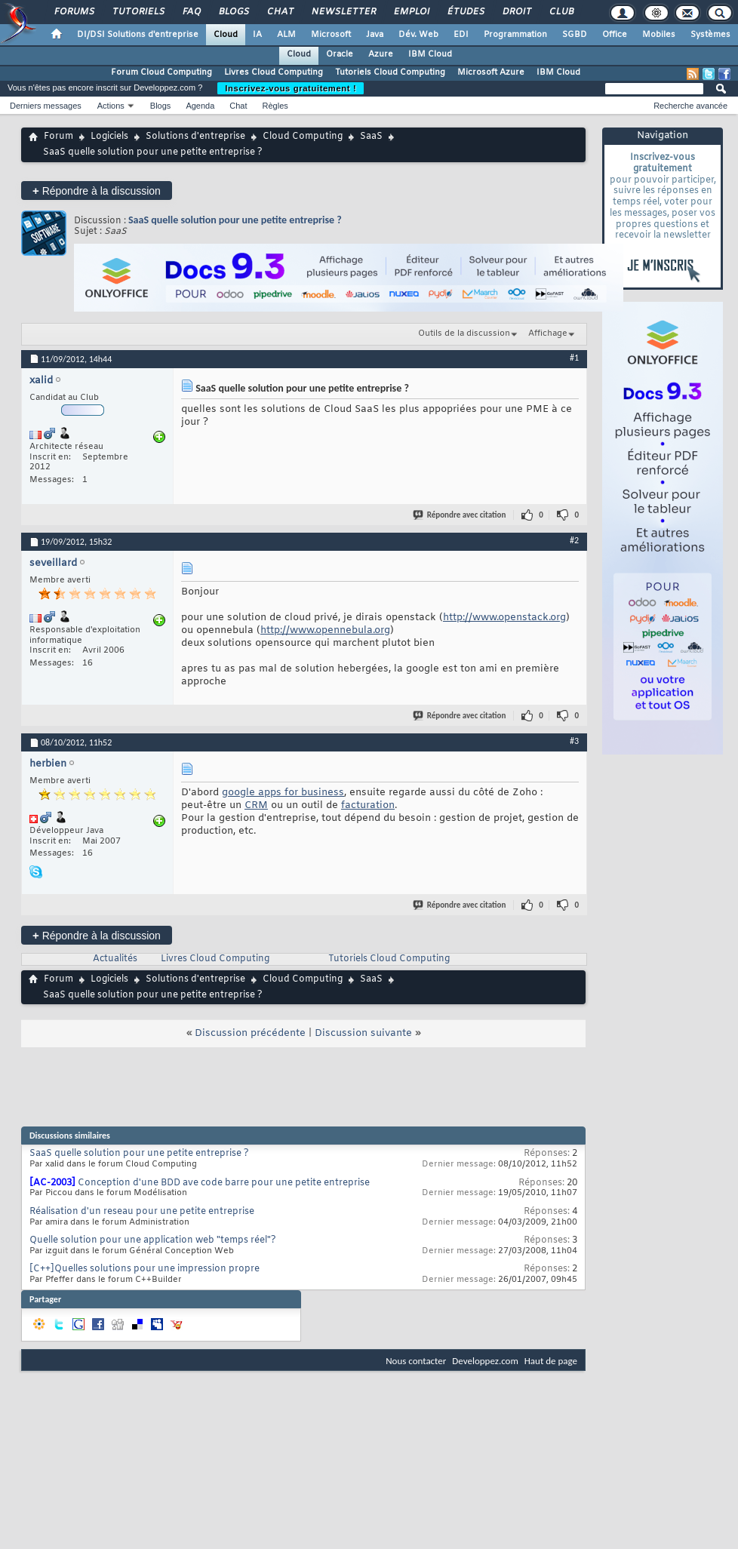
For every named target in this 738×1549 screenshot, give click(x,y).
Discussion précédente (250, 1033)
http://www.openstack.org (504, 617)
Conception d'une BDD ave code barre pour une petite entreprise (224, 1183)
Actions (111, 105)
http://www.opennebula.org (325, 630)
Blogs (233, 12)
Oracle (339, 54)
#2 (574, 540)
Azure (380, 54)
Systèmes (710, 34)
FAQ (190, 12)
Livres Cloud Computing (273, 72)
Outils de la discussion (464, 333)
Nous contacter (416, 1360)
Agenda (200, 105)
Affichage (547, 333)
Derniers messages (45, 105)
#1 (574, 357)
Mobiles (658, 34)
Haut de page (550, 1360)
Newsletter (343, 12)
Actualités (115, 959)
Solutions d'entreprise (195, 137)
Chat (279, 12)
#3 (574, 741)
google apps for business (283, 792)
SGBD (574, 34)
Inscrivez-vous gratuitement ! (290, 88)
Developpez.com (485, 1360)
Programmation (515, 34)
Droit (516, 12)
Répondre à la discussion (96, 190)
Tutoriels (137, 12)
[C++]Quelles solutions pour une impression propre (144, 1269)
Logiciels (109, 137)
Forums (73, 12)
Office (614, 34)
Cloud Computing (303, 137)
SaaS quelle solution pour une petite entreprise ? (235, 220)
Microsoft (331, 34)
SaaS (371, 137)
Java (374, 34)
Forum (58, 137)
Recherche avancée (690, 105)
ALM (286, 34)
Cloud (226, 34)
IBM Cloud (430, 54)
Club (560, 12)
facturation (368, 805)
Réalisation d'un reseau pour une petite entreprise (141, 1212)
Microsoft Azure (490, 72)
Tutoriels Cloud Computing (390, 72)
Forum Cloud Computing (161, 72)
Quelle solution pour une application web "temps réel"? (152, 1240)
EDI (461, 34)
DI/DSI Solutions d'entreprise (137, 34)
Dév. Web (418, 34)
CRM (256, 805)
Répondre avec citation (460, 515)
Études (465, 12)
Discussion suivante (363, 1033)
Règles (275, 105)
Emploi (411, 12)
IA (257, 34)
